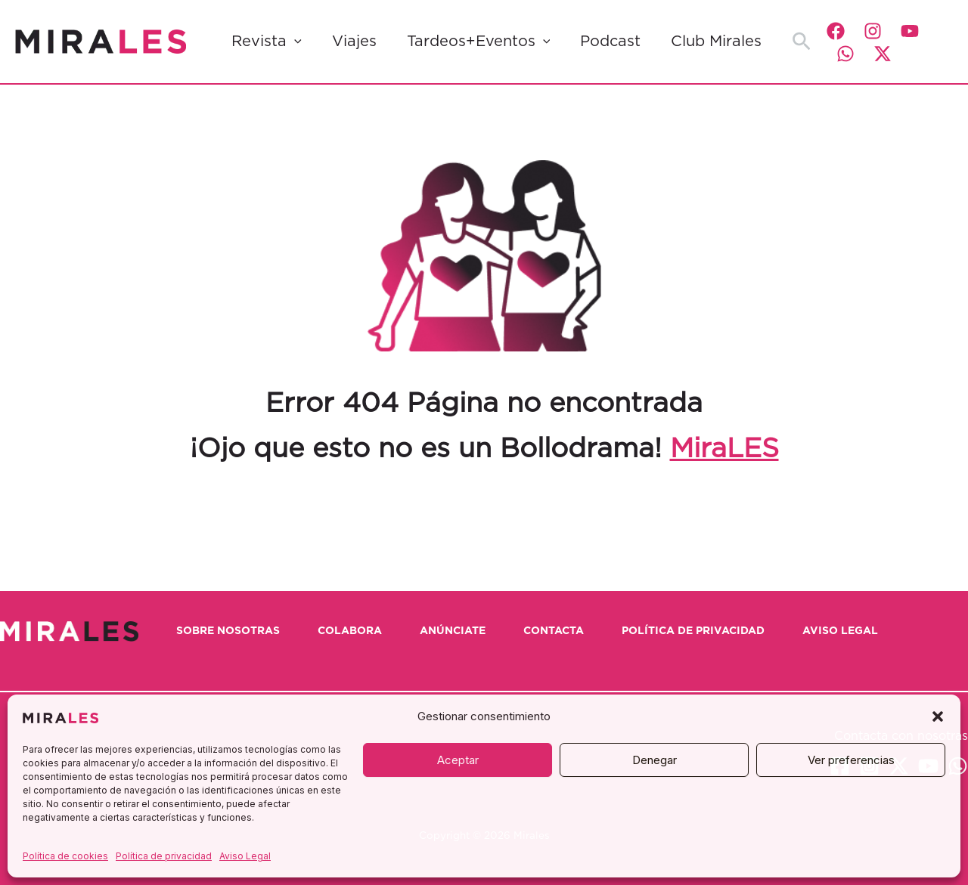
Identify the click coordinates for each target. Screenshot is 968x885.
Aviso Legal (245, 856)
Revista (266, 41)
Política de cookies (65, 856)
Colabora (350, 631)
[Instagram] (873, 31)
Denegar (654, 760)
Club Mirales (716, 41)
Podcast (610, 41)
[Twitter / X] (882, 54)
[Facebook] (836, 31)
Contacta (553, 631)
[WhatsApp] (845, 54)
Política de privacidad (164, 856)
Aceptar (458, 760)
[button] (937, 716)
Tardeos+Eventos (479, 41)
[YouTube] (910, 31)
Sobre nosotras (228, 631)
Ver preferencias (851, 760)
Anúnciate (453, 631)
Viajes (354, 41)
